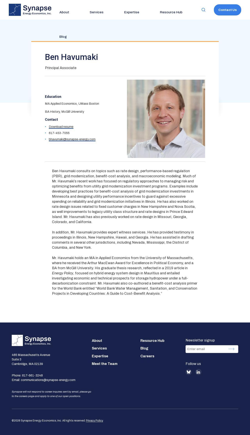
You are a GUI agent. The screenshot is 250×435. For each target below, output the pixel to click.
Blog (144, 348)
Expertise (100, 356)
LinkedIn (198, 372)
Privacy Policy (94, 420)
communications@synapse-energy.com (48, 380)
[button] (199, 10)
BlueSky (189, 372)
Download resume (61, 126)
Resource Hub (152, 341)
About (97, 341)
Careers (147, 356)
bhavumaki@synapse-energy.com (72, 139)
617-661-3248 (32, 375)
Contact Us (226, 10)
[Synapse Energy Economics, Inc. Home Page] (30, 10)
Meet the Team (105, 364)
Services (99, 348)
